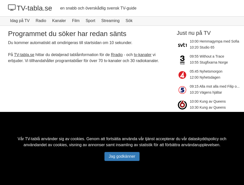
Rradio (117, 55)
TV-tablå (32, 139)
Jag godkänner (122, 156)
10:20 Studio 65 (202, 47)
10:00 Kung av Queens (208, 101)
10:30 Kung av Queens (208, 107)
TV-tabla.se (30, 8)
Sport (90, 21)
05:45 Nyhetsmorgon (206, 71)
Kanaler (59, 21)
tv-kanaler (142, 55)
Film (76, 21)
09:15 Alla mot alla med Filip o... (214, 86)
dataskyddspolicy (203, 139)
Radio (41, 21)
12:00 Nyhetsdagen (205, 77)
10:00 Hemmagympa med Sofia (214, 41)
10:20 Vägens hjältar (206, 92)
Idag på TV (20, 21)
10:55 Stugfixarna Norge (209, 62)
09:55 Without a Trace (207, 56)
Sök (129, 21)
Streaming (110, 21)
